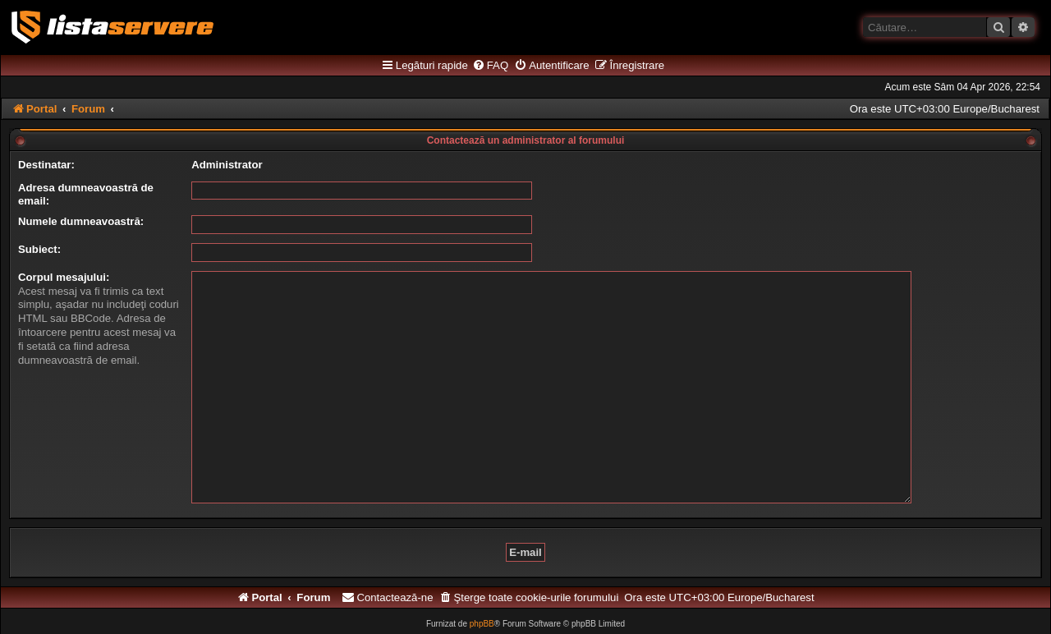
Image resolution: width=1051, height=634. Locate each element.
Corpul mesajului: (63, 277)
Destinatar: (46, 164)
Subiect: (39, 249)
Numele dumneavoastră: (81, 221)
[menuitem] (490, 66)
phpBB (482, 598)
